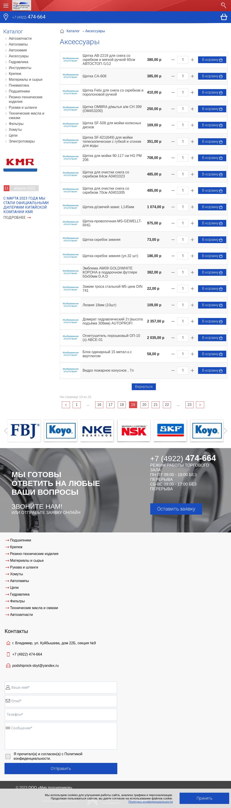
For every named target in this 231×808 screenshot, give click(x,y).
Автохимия (18, 50)
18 (122, 405)
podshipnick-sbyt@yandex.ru (35, 666)
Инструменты (20, 68)
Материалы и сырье (25, 79)
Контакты (16, 631)
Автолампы (18, 44)
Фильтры (16, 124)
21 (156, 405)
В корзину (212, 60)
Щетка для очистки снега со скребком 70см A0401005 (106, 190)
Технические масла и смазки (26, 115)
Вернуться (143, 386)
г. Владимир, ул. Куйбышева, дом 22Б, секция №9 (54, 643)
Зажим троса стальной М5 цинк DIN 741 (113, 288)
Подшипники (19, 91)
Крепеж (15, 74)
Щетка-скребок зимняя (101, 240)
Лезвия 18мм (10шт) (99, 305)
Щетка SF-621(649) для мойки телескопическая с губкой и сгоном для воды (112, 141)
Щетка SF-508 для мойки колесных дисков (112, 125)
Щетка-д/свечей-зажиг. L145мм (108, 207)
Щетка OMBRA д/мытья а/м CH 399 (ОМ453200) (112, 109)
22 (167, 405)
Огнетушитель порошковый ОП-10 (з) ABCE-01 (111, 338)
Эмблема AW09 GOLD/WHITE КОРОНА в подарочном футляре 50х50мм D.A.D (110, 272)
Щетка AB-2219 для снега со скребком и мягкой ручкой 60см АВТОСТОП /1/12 (109, 60)
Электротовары (22, 141)
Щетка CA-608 (94, 76)
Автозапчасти (20, 38)
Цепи (13, 135)
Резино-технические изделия (25, 99)
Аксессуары (19, 56)
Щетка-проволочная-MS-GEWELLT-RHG (112, 223)
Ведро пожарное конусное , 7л (108, 370)
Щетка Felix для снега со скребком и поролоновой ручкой (113, 92)
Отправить (61, 768)
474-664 (28, 17)
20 (144, 405)
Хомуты (15, 129)
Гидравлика (18, 62)
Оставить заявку (176, 509)
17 (111, 405)
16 (99, 405)
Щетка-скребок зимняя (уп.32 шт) (110, 256)
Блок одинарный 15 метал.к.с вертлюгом (107, 354)
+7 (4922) (27, 654)
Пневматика (19, 85)
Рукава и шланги (23, 107)
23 (189, 405)
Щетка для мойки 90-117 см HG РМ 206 (112, 158)
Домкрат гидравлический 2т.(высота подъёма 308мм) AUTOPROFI (113, 321)
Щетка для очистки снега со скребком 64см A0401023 (106, 174)
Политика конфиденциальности (150, 801)
